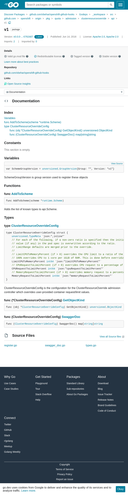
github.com (10, 18)
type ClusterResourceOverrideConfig (26, 126)
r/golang (8, 441)
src (111, 14)
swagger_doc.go (55, 345)
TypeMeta (35, 236)
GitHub (8, 430)
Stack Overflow (43, 394)
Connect (10, 418)
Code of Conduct (107, 410)
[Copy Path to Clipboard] (9, 22)
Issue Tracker (105, 394)
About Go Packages (77, 394)
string (88, 324)
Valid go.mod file (16, 56)
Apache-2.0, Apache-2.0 (105, 36)
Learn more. (28, 490)
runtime (47, 200)
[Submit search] (111, 5)
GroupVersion (68, 169)
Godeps (83, 14)
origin (38, 18)
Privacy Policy (64, 474)
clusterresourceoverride (93, 18)
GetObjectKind (74, 300)
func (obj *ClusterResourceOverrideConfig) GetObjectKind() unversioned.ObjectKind (61, 130)
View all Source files (110, 336)
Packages (73, 377)
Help (37, 399)
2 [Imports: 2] (9, 41)
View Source (117, 163)
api (112, 18)
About (102, 377)
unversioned (50, 169)
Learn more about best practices (21, 61)
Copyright (64, 464)
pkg (48, 18)
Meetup (8, 446)
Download (103, 383)
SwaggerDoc (71, 317)
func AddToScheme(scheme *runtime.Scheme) (32, 122)
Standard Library (75, 383)
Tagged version (81, 56)
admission (71, 18)
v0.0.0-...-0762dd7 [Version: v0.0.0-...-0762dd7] (19, 36)
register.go (10, 345)
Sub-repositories (75, 388)
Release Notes (106, 399)
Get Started (43, 377)
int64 (50, 261)
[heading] (14, 5)
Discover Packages (14, 14)
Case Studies (11, 388)
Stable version (110, 56)
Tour (37, 388)
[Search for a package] (66, 5)
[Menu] (64, 91)
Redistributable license (49, 56)
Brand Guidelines (107, 405)
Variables (9, 118)
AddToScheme (22, 194)
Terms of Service (65, 469)
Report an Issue (64, 479)
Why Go (9, 377)
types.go (91, 345)
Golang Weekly (12, 451)
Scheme (58, 200)
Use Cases (10, 383)
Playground (41, 383)
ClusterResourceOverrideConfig (35, 225)
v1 (5, 22)
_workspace (98, 14)
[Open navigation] (120, 4)
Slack (7, 435)
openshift (26, 18)
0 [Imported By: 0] (29, 41)
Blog (100, 388)
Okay (120, 489)
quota (58, 18)
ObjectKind (114, 307)
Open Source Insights (17, 83)
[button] (5, 56)
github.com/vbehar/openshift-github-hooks (52, 14)
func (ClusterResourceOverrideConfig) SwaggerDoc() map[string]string (53, 134)
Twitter (7, 424)
